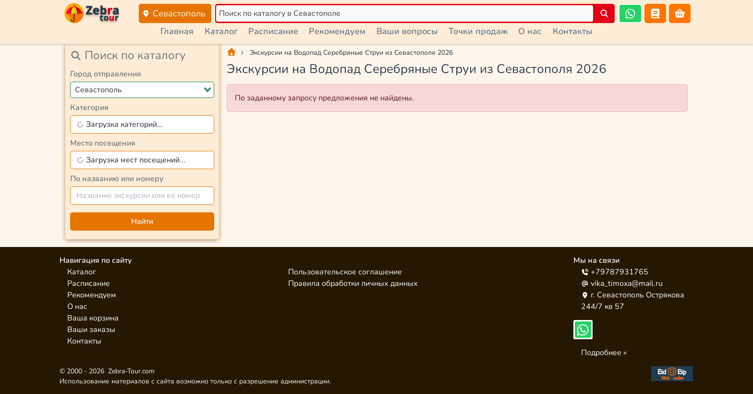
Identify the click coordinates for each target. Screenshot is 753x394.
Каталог (221, 31)
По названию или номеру (117, 178)
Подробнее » (604, 352)
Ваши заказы (91, 329)
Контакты (573, 31)
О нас (530, 31)
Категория (89, 107)
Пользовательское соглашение (345, 272)
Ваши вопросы (407, 31)
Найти (142, 221)
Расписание (273, 31)
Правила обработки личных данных (353, 283)
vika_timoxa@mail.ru (622, 283)
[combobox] (142, 90)
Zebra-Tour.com (131, 371)
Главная (177, 31)
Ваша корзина (93, 318)
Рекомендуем (337, 31)
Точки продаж (478, 31)
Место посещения (102, 143)
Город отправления (105, 74)
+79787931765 (614, 272)
